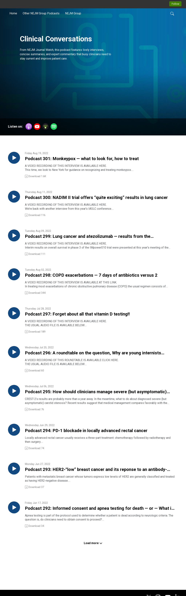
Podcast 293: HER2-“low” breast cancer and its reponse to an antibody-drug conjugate (92, 492)
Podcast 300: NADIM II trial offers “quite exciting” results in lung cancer (96, 202)
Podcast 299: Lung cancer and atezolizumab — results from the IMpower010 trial (92, 243)
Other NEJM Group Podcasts (41, 13)
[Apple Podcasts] (28, 126)
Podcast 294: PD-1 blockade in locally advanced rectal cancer (94, 450)
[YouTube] (37, 126)
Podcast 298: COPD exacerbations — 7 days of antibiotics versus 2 (91, 284)
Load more (93, 569)
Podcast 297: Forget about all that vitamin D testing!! (85, 326)
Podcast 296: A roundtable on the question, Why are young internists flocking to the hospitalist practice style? (100, 367)
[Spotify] (54, 126)
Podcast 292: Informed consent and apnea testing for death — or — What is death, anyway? (97, 533)
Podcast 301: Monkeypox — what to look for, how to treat (95, 160)
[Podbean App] (45, 126)
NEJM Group (73, 13)
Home (13, 13)
